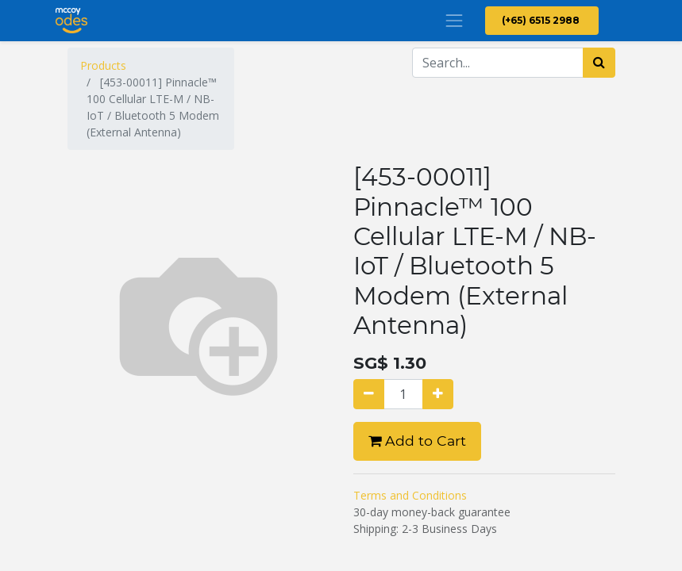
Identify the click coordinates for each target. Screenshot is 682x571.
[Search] (599, 63)
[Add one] (437, 394)
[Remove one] (368, 394)
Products (103, 65)
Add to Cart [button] (417, 440)
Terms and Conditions (410, 495)
